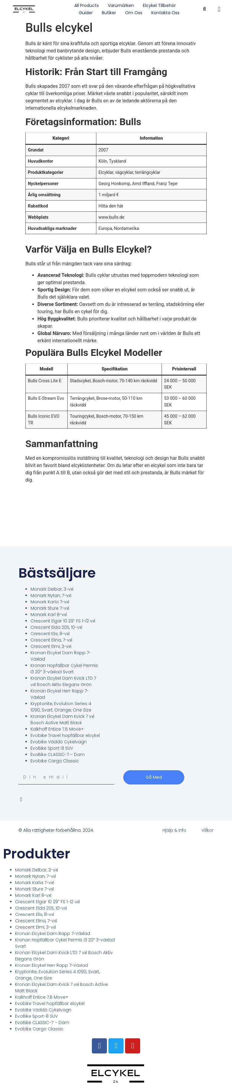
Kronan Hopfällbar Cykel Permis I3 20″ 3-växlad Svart (64, 668)
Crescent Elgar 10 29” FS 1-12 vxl (63, 621)
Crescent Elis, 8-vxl (50, 634)
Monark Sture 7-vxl (50, 608)
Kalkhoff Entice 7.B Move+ (57, 729)
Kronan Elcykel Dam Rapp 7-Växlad (52, 933)
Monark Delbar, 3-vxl (52, 589)
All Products (86, 5)
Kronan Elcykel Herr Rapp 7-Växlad (51, 965)
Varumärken (121, 5)
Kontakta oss (165, 13)
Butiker (109, 13)
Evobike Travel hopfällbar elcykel (65, 735)
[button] (204, 9)
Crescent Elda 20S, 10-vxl (56, 627)
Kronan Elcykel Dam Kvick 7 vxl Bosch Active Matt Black (62, 719)
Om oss (133, 13)
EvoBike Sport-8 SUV (52, 748)
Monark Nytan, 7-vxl (51, 595)
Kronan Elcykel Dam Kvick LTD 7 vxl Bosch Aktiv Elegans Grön (63, 681)
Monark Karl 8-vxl (49, 615)
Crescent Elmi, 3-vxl (51, 646)
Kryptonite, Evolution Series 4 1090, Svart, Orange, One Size (61, 707)
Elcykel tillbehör (159, 5)
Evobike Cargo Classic (55, 761)
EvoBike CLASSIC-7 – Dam (58, 754)
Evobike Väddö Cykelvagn (59, 742)
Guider (86, 13)
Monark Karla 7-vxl (50, 602)
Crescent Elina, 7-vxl (51, 640)
